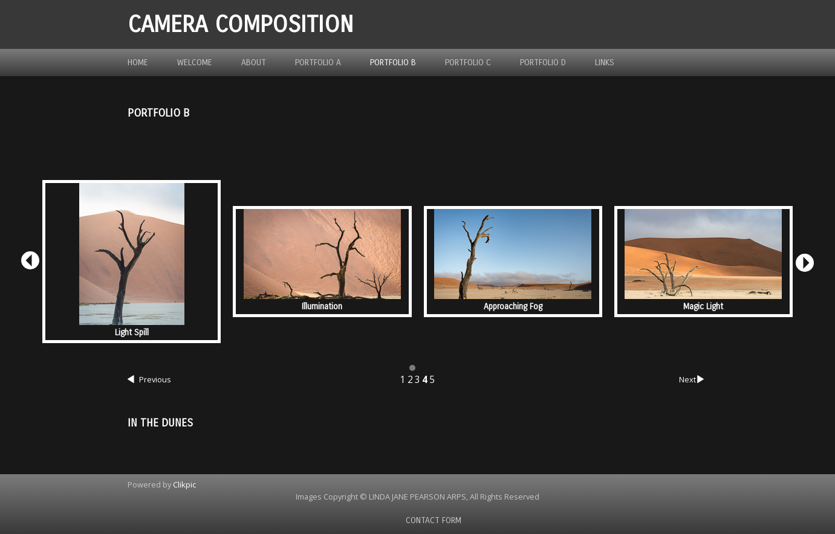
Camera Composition (241, 24)
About (253, 62)
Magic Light (703, 306)
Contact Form (433, 520)
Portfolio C (468, 62)
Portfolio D (543, 62)
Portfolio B (393, 62)
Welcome (194, 62)
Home (138, 62)
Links (604, 62)
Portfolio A (318, 62)
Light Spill (132, 332)
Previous (149, 380)
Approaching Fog (513, 306)
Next (693, 380)
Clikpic (184, 484)
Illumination (322, 306)
